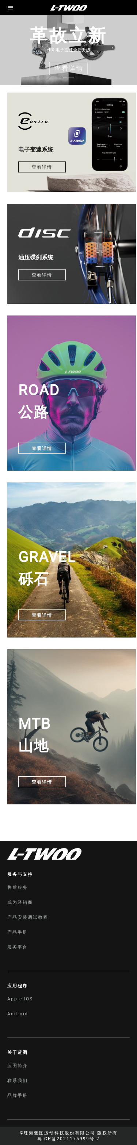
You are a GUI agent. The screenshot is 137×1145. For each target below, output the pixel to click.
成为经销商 (20, 902)
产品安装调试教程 (27, 917)
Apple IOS (20, 998)
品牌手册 (17, 1095)
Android (17, 1013)
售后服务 (17, 887)
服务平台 (17, 947)
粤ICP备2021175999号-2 (68, 1138)
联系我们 (17, 1080)
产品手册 (17, 932)
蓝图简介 (17, 1065)
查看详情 (42, 167)
